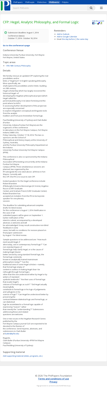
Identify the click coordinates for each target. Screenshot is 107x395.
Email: (59, 39)
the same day (82, 39)
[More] (101, 8)
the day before (68, 39)
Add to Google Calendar (67, 36)
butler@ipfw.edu (12, 333)
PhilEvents (54, 2)
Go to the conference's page (16, 45)
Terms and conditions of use (53, 378)
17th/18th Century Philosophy (18, 65)
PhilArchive (42, 2)
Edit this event (98, 21)
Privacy (53, 381)
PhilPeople (29, 2)
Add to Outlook (63, 34)
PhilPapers (18, 2)
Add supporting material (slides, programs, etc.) (22, 356)
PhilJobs (65, 2)
